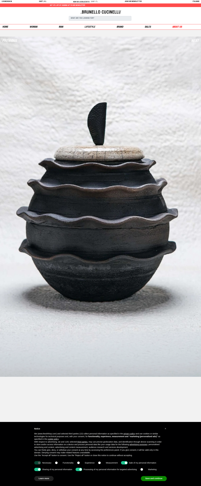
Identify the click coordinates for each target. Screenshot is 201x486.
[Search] (100, 18)
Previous (9, 41)
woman (33, 27)
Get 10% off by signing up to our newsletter (72, 5)
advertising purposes (138, 444)
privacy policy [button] (129, 434)
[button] (165, 428)
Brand (120, 27)
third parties (82, 442)
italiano (196, 1)
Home (5, 27)
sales (148, 27)
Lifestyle (90, 27)
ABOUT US (177, 27)
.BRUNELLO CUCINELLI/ (100, 12)
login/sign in (7, 1)
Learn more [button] (44, 478)
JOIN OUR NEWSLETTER (133, 1)
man (61, 27)
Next (195, 41)
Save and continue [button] (153, 478)
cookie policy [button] (53, 439)
